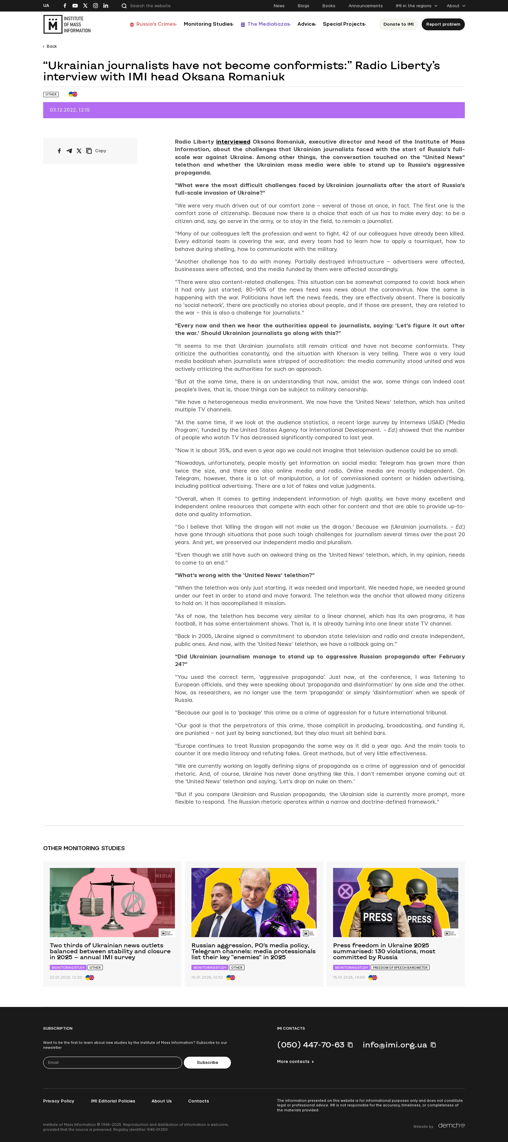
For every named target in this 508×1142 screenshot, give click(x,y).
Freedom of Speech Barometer (400, 967)
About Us (162, 1101)
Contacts (198, 1101)
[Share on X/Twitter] (79, 151)
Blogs (303, 6)
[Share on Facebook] (59, 151)
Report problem (443, 24)
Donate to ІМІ (398, 24)
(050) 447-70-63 (310, 1044)
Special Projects (341, 24)
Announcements (366, 6)
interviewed (233, 142)
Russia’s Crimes (139, 24)
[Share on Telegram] (69, 151)
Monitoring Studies (194, 24)
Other (50, 94)
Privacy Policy (58, 1101)
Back (52, 46)
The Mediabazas (258, 24)
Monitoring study (68, 967)
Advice (300, 24)
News (279, 6)
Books (329, 6)
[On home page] (67, 24)
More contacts (293, 1061)
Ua (46, 5)
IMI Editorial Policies (113, 1101)
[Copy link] (105, 151)
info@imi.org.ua (395, 1044)
